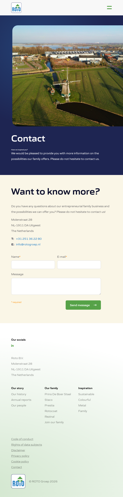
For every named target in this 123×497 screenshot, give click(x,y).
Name (15, 256)
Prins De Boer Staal (58, 394)
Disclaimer (18, 450)
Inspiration (85, 388)
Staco (49, 399)
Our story (17, 388)
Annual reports (21, 399)
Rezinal (49, 416)
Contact (16, 467)
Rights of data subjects (26, 444)
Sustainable (86, 394)
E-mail (61, 256)
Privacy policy (20, 456)
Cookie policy (20, 461)
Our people (18, 405)
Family (82, 411)
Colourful (84, 399)
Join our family (54, 422)
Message (17, 274)
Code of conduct (22, 439)
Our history (18, 394)
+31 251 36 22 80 (29, 238)
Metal (82, 405)
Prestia (49, 405)
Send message (80, 305)
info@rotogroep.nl (28, 244)
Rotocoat (51, 411)
